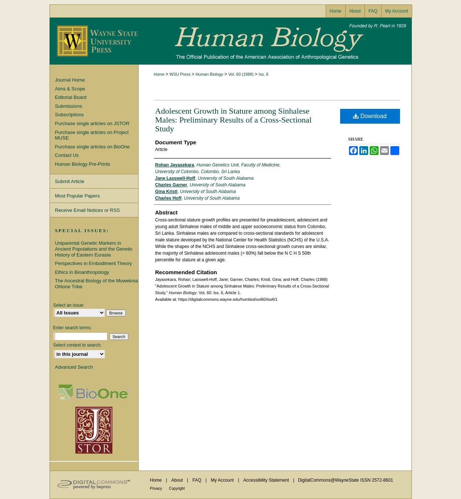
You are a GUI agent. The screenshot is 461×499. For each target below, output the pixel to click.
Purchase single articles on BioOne (92, 146)
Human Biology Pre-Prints (83, 164)
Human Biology (231, 41)
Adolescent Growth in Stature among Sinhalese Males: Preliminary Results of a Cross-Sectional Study (233, 119)
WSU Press (180, 74)
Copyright (177, 488)
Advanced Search (74, 367)
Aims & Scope (70, 89)
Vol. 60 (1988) (241, 74)
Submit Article (69, 181)
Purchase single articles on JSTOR (92, 123)
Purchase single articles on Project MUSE (92, 135)
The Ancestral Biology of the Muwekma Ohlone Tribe (96, 283)
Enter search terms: (72, 327)
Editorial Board (71, 97)
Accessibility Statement (266, 480)
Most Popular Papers (77, 196)
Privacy (156, 488)
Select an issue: (69, 305)
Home (159, 74)
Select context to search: (77, 345)
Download (370, 116)
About (177, 480)
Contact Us (67, 155)
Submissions (68, 106)
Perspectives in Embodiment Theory (93, 263)
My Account (223, 480)
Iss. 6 (263, 74)
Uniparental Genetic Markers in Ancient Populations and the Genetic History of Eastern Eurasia (94, 248)
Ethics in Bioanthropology (82, 272)
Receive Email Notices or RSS (87, 210)
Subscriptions (69, 114)
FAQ (197, 480)
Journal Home (70, 80)
